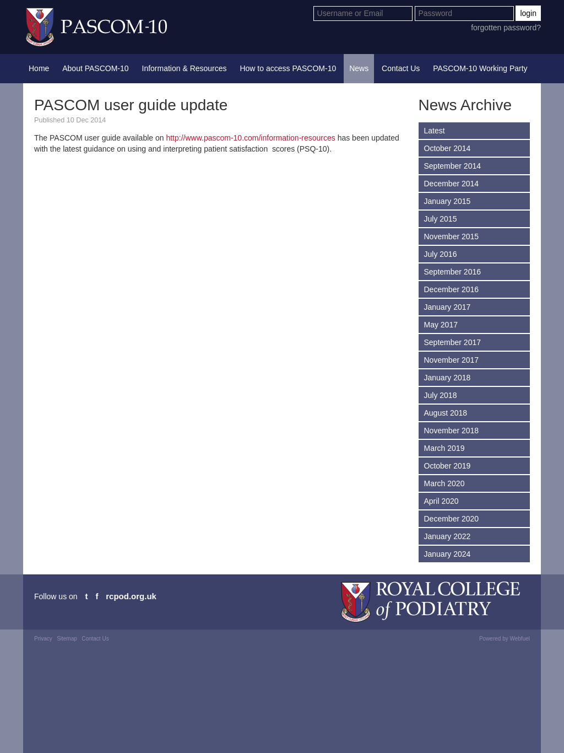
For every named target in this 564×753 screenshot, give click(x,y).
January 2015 (447, 201)
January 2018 (447, 377)
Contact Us (401, 68)
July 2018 (440, 395)
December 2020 (451, 518)
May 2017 (441, 324)
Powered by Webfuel (504, 639)
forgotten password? (506, 27)
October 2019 (447, 465)
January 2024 (447, 554)
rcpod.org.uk (131, 596)
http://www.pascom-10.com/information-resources (250, 137)
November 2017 (451, 360)
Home (39, 68)
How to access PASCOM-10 (288, 68)
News (358, 68)
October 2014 (447, 148)
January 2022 (447, 536)
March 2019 (444, 448)
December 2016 (451, 289)
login (528, 13)
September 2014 (452, 166)
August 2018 (446, 412)
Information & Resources (184, 68)
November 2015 (451, 236)
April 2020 (441, 501)
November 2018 (451, 430)
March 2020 (444, 483)
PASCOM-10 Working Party (480, 68)
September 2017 (452, 342)
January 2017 (447, 307)
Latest (434, 130)
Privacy (43, 639)
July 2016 (440, 254)
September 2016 (452, 271)
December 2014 (451, 183)
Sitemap (67, 639)
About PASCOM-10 (95, 68)
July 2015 (440, 218)
